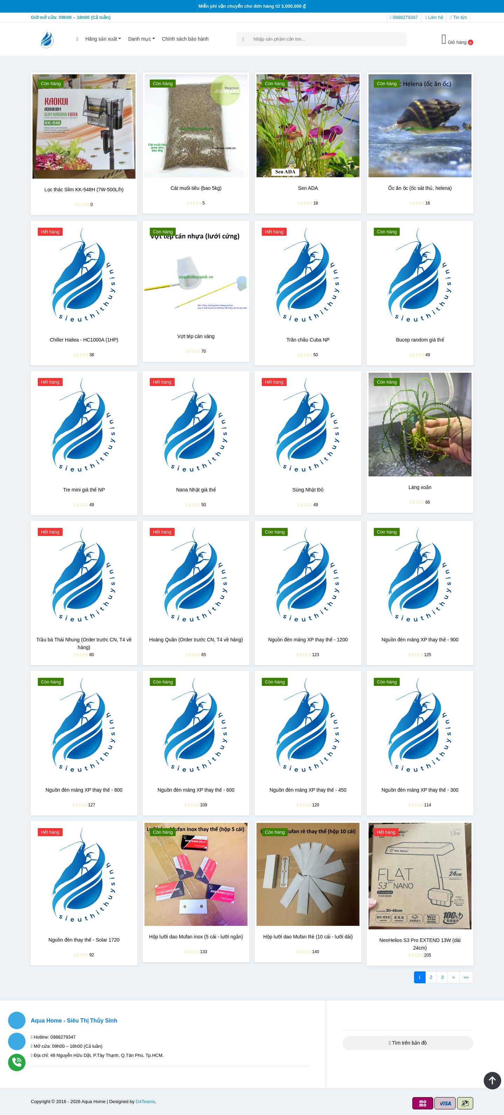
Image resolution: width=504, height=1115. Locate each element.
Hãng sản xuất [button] (101, 39)
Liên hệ (434, 17)
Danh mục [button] (139, 39)
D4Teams (145, 1101)
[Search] (321, 39)
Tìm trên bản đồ (408, 1043)
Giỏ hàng (457, 39)
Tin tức (458, 17)
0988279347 (404, 17)
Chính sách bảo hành (185, 39)
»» (466, 977)
